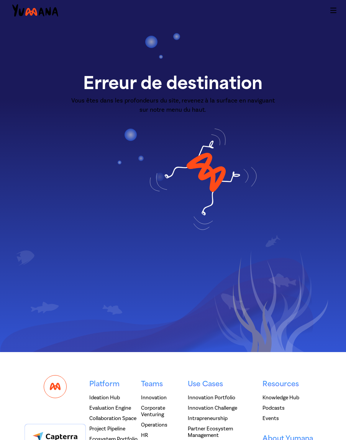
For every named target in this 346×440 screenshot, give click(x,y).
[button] (333, 11)
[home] (35, 11)
